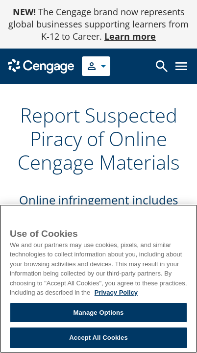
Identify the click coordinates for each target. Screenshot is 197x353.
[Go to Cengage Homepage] (41, 65)
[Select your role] (96, 66)
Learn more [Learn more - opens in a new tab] (130, 36)
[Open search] (162, 66)
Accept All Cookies (98, 337)
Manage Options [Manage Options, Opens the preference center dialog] (99, 312)
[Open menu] (181, 66)
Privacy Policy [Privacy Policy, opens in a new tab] (116, 292)
